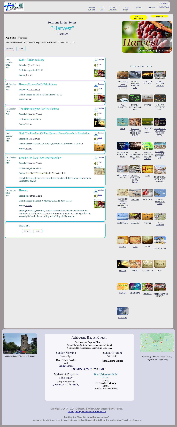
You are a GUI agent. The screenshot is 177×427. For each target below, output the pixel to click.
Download (101, 59)
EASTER (123, 288)
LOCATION (164, 7)
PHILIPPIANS (123, 218)
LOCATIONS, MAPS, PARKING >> (89, 369)
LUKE (135, 242)
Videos (138, 7)
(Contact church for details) (66, 384)
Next (21, 49)
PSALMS (123, 266)
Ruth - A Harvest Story (31, 59)
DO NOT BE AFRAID (147, 78)
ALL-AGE (135, 218)
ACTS (160, 265)
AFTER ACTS (147, 265)
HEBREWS (135, 195)
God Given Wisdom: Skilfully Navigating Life (45, 173)
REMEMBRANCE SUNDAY (161, 290)
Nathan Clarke (35, 114)
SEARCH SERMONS (138, 17)
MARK (147, 171)
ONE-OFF (147, 218)
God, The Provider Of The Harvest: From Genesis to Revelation (54, 133)
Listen (100, 64)
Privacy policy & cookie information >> (87, 411)
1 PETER (147, 100)
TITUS (123, 124)
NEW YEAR (123, 313)
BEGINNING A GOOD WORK (160, 173)
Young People (126, 8)
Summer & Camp (91, 8)
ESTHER (123, 242)
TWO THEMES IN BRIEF (123, 172)
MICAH (147, 241)
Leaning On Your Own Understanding (40, 157)
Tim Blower (34, 65)
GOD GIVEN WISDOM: (123, 199)
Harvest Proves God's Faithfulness (38, 84)
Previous (9, 49)
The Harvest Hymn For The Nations (39, 108)
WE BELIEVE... (123, 101)
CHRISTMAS (135, 288)
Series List (159, 16)
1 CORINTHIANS (160, 242)
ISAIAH (135, 265)
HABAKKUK (147, 194)
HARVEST (147, 289)
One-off (28, 75)
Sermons (151, 7)
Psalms (28, 124)
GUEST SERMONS (160, 219)
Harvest (28, 99)
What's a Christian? (113, 8)
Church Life (101, 8)
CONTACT (164, 3)
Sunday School (66, 366)
